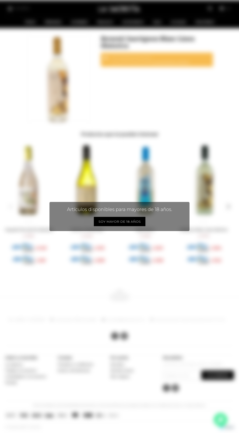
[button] (10, 206)
